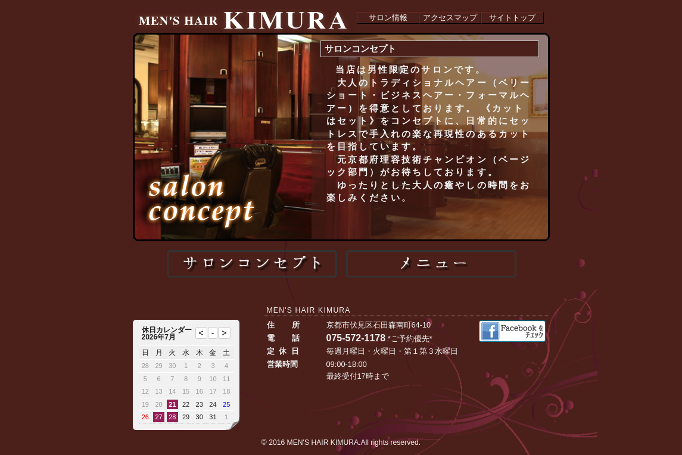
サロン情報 (388, 17)
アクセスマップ (450, 17)
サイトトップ (512, 17)
